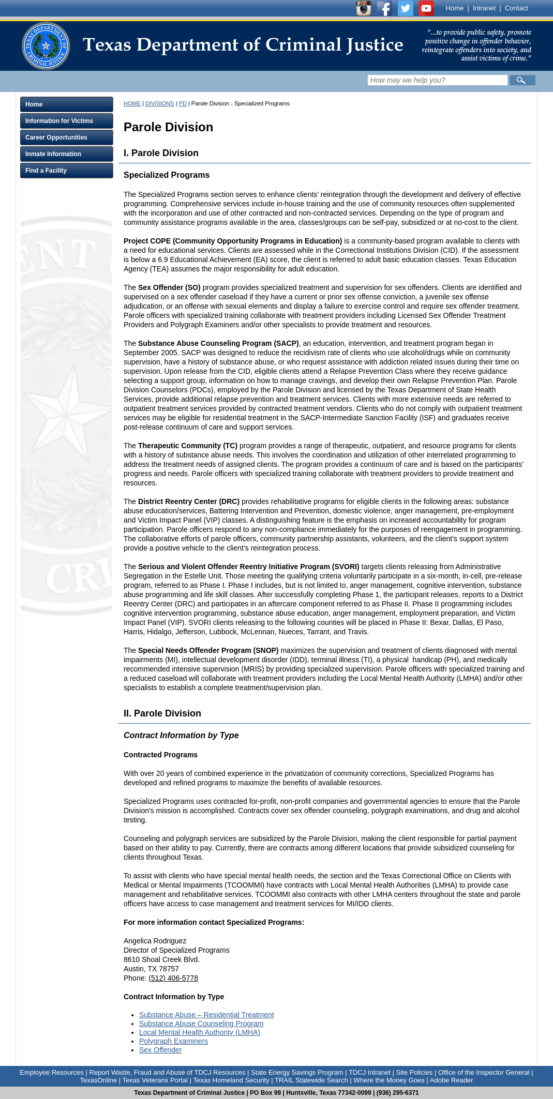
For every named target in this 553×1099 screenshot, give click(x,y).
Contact (516, 8)
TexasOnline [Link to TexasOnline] (98, 1080)
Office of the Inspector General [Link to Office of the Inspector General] (484, 1072)
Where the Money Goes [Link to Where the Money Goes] (389, 1080)
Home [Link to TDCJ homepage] (455, 8)
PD (183, 103)
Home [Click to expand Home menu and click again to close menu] (33, 104)
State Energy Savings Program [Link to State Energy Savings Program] (297, 1072)
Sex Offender (160, 1050)
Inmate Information (53, 154)
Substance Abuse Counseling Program (201, 1023)
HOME (132, 103)
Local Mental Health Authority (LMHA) (199, 1032)
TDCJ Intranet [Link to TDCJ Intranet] (370, 1072)
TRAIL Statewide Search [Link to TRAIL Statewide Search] (311, 1080)
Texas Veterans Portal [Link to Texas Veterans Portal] (154, 1080)
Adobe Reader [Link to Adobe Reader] (451, 1080)
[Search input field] (437, 80)
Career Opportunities (56, 137)
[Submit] (522, 80)
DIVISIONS (159, 103)
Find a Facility (46, 170)
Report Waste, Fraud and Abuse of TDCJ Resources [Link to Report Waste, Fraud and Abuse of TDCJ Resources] (167, 1072)
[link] (212, 46)
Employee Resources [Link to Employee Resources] (52, 1072)
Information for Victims (59, 121)
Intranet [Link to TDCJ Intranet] (484, 8)
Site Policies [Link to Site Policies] (414, 1072)
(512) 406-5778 (173, 978)
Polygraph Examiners (173, 1041)
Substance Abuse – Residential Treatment (206, 1015)
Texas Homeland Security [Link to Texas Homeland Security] (231, 1080)
